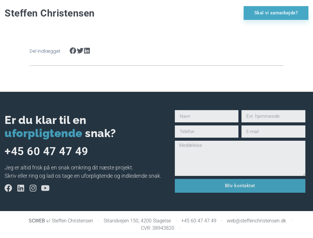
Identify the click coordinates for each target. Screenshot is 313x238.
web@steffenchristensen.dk (256, 221)
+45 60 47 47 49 (46, 151)
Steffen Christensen (50, 13)
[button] (73, 50)
